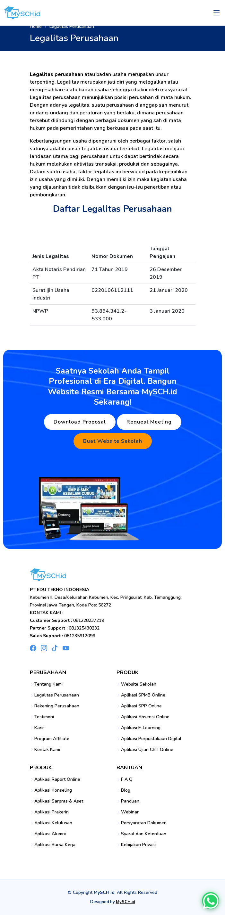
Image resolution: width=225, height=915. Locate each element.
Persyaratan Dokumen (144, 823)
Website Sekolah (138, 684)
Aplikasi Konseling (53, 790)
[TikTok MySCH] (55, 648)
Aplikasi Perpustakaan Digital (151, 739)
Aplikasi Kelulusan (53, 823)
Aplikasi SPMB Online (143, 695)
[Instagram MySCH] (44, 648)
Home (36, 26)
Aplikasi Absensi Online (145, 717)
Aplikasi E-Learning (140, 728)
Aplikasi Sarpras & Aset (58, 801)
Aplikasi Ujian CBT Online (147, 749)
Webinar (130, 812)
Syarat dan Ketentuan (143, 834)
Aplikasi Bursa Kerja (54, 845)
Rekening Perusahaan (56, 706)
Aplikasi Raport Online (57, 779)
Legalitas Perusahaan (56, 695)
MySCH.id (125, 902)
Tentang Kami (48, 684)
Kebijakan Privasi (138, 845)
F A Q (127, 779)
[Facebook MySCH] (33, 648)
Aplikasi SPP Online (141, 706)
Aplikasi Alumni (50, 834)
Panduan (130, 801)
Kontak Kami (47, 749)
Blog (125, 790)
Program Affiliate (51, 739)
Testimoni (44, 717)
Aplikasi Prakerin (51, 812)
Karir (39, 728)
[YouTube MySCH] (66, 648)
